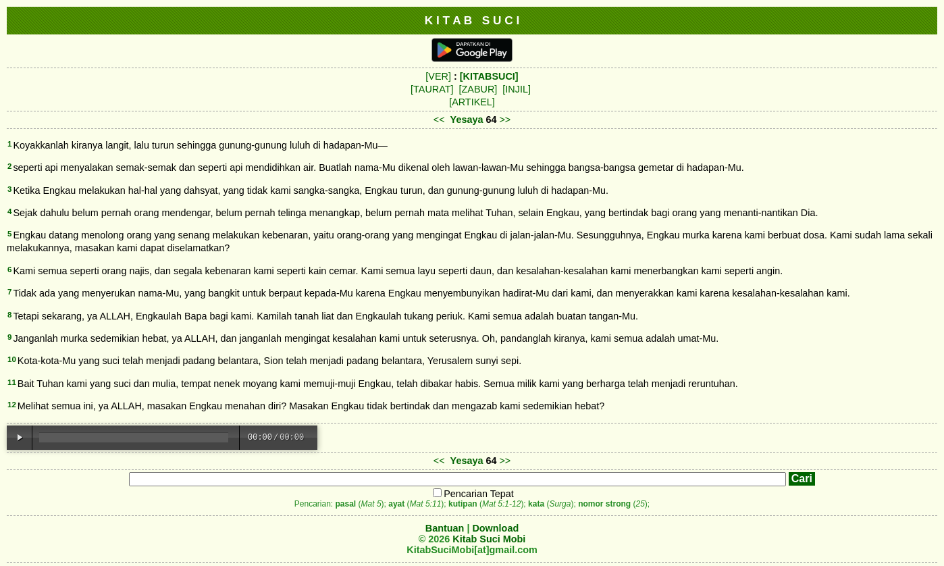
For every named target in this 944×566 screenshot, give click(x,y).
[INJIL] (516, 89)
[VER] (438, 76)
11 (11, 382)
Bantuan (445, 528)
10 (11, 359)
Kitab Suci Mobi (488, 539)
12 (11, 405)
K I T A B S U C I (472, 20)
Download (495, 528)
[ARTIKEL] (472, 102)
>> (504, 119)
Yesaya (466, 119)
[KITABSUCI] (489, 76)
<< (439, 119)
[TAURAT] (432, 89)
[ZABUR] (478, 89)
